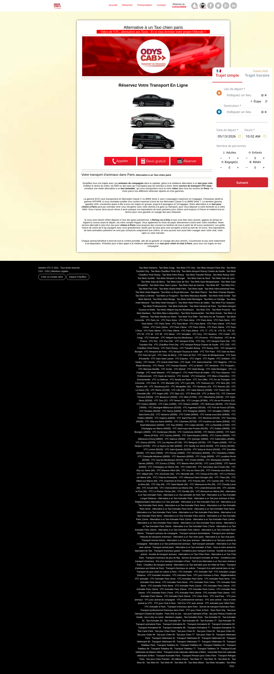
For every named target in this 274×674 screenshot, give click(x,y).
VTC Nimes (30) (177, 400)
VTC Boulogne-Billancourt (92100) (164, 407)
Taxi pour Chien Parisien (158, 659)
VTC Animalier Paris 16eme (188, 593)
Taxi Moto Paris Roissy (173, 275)
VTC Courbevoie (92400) (189, 432)
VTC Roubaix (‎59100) (149, 411)
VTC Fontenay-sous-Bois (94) (220, 470)
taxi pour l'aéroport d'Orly (196, 614)
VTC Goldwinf (223, 358)
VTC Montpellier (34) (181, 386)
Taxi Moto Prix (228, 285)
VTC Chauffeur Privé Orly (166, 344)
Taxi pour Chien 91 (186, 631)
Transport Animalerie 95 (174, 627)
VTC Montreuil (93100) (209, 418)
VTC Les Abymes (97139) (169, 442)
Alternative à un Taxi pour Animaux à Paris (214, 498)
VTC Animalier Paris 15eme (173, 589)
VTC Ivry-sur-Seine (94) (193, 470)
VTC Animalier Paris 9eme (160, 586)
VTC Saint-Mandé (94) (177, 484)
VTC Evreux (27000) (165, 463)
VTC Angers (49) (160, 393)
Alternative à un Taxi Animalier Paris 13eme (214, 519)
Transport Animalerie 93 (223, 624)
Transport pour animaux (223, 533)
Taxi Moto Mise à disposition (165, 313)
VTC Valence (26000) (175, 439)
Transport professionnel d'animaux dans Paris (162, 610)
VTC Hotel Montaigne (216, 369)
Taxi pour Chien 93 (226, 631)
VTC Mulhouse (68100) (211, 404)
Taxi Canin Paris (145, 631)
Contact (161, 4)
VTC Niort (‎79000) (154, 453)
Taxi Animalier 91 (212, 617)
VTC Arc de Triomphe (219, 379)
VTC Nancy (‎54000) (171, 411)
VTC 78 (213, 330)
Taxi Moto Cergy (167, 268)
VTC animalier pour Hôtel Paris (220, 603)
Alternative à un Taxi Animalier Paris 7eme (157, 512)
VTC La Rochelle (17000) (217, 425)
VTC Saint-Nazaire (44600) (195, 435)
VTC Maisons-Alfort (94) (168, 470)
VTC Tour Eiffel (200, 379)
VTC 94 (149, 334)
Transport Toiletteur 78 (208, 648)
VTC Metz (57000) (188, 397)
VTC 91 (222, 330)
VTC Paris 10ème (215, 323)
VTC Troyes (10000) (217, 442)
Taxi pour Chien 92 (206, 631)
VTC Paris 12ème (159, 327)
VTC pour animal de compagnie (160, 600)
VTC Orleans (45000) (188, 404)
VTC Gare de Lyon (147, 355)
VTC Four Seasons (220, 372)
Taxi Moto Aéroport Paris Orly (211, 268)
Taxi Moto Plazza (198, 292)
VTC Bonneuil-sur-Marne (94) (210, 491)
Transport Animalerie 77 (198, 627)
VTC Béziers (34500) (213, 432)
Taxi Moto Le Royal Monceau (175, 292)
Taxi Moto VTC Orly (185, 268)
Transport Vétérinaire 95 (163, 641)
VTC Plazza (158, 365)
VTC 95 (158, 334)
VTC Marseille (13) (170, 383)
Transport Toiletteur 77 (185, 648)
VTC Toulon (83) (222, 390)
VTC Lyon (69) (187, 383)
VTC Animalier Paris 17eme (160, 593)
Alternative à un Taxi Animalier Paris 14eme (158, 523)
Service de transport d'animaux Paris (217, 607)
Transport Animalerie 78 (223, 627)
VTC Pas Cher (166, 341)
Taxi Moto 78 (210, 659)
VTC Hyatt (185, 362)
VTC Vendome (211, 365)
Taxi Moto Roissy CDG (224, 275)
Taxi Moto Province (221, 310)
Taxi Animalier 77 (208, 620)
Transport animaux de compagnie (162, 533)
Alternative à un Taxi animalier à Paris (193, 547)
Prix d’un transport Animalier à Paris (173, 561)
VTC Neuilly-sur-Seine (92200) (198, 446)
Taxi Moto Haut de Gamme (191, 285)
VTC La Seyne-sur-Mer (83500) (167, 446)
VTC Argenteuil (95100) (194, 407)
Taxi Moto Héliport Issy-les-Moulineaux (175, 310)
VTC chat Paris (217, 596)
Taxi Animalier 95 (190, 620)
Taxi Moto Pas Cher (148, 289)
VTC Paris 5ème (222, 320)
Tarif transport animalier (203, 544)
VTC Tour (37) (161, 400)
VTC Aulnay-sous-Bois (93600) (215, 414)
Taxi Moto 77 (196, 659)
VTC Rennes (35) (221, 386)
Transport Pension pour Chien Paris (199, 655)
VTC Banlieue (216, 337)
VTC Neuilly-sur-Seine (180, 379)
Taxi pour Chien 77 (185, 634)
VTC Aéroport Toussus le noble (183, 351)
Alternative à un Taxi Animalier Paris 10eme (184, 516)
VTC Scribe (166, 369)
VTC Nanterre (210, 334)
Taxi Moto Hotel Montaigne (189, 299)
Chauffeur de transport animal (158, 565)
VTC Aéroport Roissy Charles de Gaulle (199, 344)
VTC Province (201, 337)
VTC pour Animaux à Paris (206, 575)
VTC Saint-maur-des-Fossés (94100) (190, 428)
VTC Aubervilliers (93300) (222, 439)
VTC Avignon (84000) (164, 418)
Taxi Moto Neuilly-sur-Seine (163, 317)
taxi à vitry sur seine (153, 617)
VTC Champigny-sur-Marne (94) (163, 467)
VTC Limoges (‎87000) (197, 400)
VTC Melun (169, 334)
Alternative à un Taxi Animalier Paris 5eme (172, 509)
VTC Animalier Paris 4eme (217, 579)
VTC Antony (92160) (225, 446)
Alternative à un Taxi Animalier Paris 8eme (199, 512)
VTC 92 (231, 330)
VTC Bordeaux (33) (202, 386)
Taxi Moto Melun (196, 662)
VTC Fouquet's (227, 365)
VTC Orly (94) (158, 484)
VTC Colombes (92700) (185, 421)
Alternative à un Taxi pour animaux (183, 540)
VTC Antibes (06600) (220, 428)
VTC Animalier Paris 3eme (190, 579)
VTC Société (183, 376)
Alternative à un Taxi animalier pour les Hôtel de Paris (199, 565)
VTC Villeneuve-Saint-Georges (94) (196, 477)
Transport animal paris (163, 547)
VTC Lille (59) (178, 390)
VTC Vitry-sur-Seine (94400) (158, 421)
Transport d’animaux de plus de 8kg (163, 558)
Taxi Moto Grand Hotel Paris (172, 289)
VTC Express (181, 358)
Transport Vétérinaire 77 (188, 641)
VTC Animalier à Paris (155, 607)
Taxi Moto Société (146, 278)
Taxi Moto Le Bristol (145, 296)
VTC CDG (225, 344)
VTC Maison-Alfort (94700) (189, 463)
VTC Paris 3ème (186, 320)
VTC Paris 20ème (189, 330)
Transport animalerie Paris (148, 624)
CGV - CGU (44, 271)
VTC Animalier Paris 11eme (201, 589)
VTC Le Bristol (196, 365)
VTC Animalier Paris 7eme (202, 582)
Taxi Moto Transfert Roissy (198, 275)
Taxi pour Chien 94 (146, 634)
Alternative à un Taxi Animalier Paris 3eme (185, 505)
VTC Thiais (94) (222, 477)
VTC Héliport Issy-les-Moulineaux (177, 337)
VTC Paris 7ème (162, 323)
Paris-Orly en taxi (173, 614)
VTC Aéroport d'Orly (184, 341)
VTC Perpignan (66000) (194, 411)
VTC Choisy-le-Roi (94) (207, 474)
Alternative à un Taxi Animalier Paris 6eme (214, 509)
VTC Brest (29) (193, 393)
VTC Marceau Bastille (148, 369)
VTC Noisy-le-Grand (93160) (206, 449)
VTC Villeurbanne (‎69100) (211, 397)
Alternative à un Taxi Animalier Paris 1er (200, 502)
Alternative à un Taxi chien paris (188, 537)
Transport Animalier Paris (168, 655)
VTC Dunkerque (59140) (164, 432)
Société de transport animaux (163, 554)
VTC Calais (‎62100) (194, 425)
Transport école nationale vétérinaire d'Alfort (185, 652)
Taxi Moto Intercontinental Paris (219, 289)
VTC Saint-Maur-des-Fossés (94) (214, 467)
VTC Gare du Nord (226, 351)
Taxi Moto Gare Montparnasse (204, 282)
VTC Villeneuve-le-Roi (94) (202, 484)
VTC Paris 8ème (180, 323)
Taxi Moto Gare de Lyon (223, 278)
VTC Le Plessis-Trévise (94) (162, 491)
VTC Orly (200, 341)
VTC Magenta (220, 362)
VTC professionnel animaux (190, 600)
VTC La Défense (160, 379)
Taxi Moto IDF (212, 285)
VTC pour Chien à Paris (197, 610)
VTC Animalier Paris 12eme (188, 586)
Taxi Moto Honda (214, 313)
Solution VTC (44, 268)
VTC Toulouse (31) (205, 383)
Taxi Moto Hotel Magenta (147, 292)
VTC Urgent (195, 358)
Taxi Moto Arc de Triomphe (212, 317)
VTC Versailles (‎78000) (218, 411)
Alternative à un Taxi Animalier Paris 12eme (170, 519)
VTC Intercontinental (202, 362)
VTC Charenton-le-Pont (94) (172, 481)
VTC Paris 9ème (198, 323)
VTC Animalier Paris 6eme (175, 582)
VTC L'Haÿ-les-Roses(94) (165, 477)
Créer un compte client (52, 277)
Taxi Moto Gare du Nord (198, 278)
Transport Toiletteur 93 (214, 645)
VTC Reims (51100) (160, 390)
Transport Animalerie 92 (198, 624)
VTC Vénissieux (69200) (198, 453)
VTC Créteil (224, 334)
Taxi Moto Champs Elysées (221, 292)
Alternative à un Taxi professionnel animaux (169, 544)
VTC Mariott (179, 369)
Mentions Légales (59, 271)
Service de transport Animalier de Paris (200, 558)
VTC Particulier (152, 337)
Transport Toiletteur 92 (191, 645)
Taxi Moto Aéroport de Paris (203, 306)
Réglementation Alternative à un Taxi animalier (157, 502)
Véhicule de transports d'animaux (155, 537)
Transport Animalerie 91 (174, 624)
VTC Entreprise (198, 376)
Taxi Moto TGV (202, 310)
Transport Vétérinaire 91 (163, 638)
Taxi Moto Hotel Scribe (219, 296)
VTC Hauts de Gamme (164, 376)
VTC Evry (197, 334)
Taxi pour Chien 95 (166, 634)
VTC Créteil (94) (188, 467)
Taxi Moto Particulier (178, 306)
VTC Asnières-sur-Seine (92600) (214, 421)
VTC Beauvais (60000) (183, 456)
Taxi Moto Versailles (215, 662)
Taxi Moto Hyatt (195, 289)
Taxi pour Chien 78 (205, 634)
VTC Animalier (185, 572)
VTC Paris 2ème (169, 320)
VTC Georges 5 (173, 372)
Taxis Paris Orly (217, 610)
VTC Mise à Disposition (218, 376)
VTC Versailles (183, 334)
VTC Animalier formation (159, 575)
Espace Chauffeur (77, 277)
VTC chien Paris (200, 596)
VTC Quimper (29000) (197, 439)
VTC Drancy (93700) (145, 442)
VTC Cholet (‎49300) (194, 460)
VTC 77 (203, 330)
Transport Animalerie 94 (149, 627)
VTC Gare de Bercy (167, 355)
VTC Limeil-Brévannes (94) (208, 488)
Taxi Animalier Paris (193, 617)
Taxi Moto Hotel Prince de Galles (194, 303)
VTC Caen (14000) (167, 404)
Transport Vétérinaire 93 (213, 638)
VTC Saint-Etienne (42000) (199, 390)
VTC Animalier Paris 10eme (216, 586)
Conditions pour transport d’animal (198, 551)
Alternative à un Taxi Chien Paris (194, 554)
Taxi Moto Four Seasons (223, 303)
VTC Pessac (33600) (175, 453)
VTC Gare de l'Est (187, 355)
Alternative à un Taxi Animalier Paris (175, 498)
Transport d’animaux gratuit (167, 551)
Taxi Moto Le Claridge (214, 299)
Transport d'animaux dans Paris (182, 607)
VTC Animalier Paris (182, 575)
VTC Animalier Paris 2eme (163, 579)
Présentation (144, 4)
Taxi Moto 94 (166, 662)
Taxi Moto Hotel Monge (164, 299)
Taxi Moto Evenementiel (192, 313)
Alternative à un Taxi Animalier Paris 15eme (201, 523)
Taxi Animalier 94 (172, 620)
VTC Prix (153, 341)
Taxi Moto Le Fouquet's (167, 296)
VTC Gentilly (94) (185, 491)
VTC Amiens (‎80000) (146, 404)
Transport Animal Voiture (153, 540)
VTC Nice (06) (223, 383)
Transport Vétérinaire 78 (213, 641)
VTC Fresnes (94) (196, 481)
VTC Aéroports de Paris (155, 351)
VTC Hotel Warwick (155, 372)
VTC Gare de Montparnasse (210, 355)
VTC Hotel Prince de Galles (196, 372)
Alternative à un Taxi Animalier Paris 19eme (179, 530)
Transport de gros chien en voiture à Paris (157, 572)
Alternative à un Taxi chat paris (220, 537)
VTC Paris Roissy (169, 348)
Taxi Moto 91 (224, 659)
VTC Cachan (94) (215, 481)
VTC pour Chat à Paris (165, 603)
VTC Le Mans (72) (211, 393)
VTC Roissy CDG (210, 348)
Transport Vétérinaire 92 (188, 638)
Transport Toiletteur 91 (168, 645)
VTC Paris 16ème (215, 327)
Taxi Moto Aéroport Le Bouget (170, 278)
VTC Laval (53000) (213, 463)
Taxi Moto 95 (180, 662)
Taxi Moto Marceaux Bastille (193, 296)
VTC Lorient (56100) (153, 449)
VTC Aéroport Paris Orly (218, 341)
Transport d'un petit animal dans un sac (216, 568)
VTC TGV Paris (207, 351)
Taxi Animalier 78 (226, 620)
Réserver (127, 4)
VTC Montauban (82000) (218, 460)
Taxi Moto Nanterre (148, 268)
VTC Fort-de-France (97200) (221, 407)
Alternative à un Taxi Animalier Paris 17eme (194, 526)
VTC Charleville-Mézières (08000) (154, 456)
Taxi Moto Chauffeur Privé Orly (165, 271)
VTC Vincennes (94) (164, 474)
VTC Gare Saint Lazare (162, 358)
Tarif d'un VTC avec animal (190, 603)
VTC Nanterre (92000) (166, 414)
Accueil (113, 4)
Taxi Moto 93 (152, 662)
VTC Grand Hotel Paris (167, 362)
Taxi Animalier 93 (154, 620)
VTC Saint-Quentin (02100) (178, 449)
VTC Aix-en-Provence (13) (222, 400)
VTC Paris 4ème (204, 320)
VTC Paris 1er (152, 320)
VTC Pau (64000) (174, 425)
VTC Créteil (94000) (188, 414)
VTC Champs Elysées (176, 365)
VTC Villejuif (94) (145, 474)
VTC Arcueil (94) (150, 488)
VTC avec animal (213, 600)
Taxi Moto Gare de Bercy (153, 282)
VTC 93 (140, 334)
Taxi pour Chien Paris (165, 631)
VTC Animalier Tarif (203, 572)
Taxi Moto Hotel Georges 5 (163, 303)
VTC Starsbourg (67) (159, 386)
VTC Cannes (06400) (170, 435)
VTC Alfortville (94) (185, 474)
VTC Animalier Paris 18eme (216, 593)
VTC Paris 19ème (171, 330)
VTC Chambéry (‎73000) (223, 453)
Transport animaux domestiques (194, 533)
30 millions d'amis (179, 659)
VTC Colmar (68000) (220, 435)
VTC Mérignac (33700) (195, 442)
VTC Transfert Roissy (190, 348)
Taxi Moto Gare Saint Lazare (163, 285)
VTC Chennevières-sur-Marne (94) (176, 488)
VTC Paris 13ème (178, 327)
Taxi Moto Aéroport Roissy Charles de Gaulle (203, 271)
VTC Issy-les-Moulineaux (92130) (167, 460)
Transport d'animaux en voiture (180, 568)
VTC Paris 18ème (152, 330)
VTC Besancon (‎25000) (166, 397)
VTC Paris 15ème (196, 327)
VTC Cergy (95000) (204, 456)
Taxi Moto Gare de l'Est (178, 282)
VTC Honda (149, 362)
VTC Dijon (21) (177, 393)
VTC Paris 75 (152, 383)
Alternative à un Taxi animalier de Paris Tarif (184, 495)
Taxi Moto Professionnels (155, 306)
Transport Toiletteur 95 (161, 648)
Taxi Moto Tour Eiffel (188, 317)
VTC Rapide (209, 358)
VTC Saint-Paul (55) (186, 418)
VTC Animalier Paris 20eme (177, 596)
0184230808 (179, 5)
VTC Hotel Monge (195, 369)
